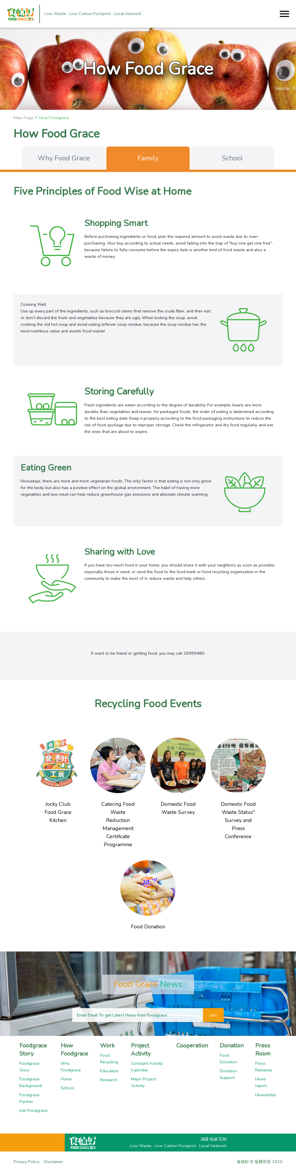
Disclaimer (53, 1161)
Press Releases (263, 1066)
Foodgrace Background (30, 1082)
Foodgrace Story (33, 1050)
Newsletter (265, 1095)
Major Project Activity (143, 1082)
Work (107, 1045)
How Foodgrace (74, 1050)
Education (109, 1071)
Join (213, 1015)
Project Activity (141, 1050)
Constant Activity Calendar (147, 1066)
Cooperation (192, 1045)
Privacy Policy (26, 1161)
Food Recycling (109, 1058)
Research (108, 1080)
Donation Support (228, 1074)
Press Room (263, 1050)
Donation (232, 1045)
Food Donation (228, 1058)
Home (66, 1079)
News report (261, 1082)
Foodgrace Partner (29, 1098)
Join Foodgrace (33, 1110)
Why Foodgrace (71, 1066)
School (67, 1088)
